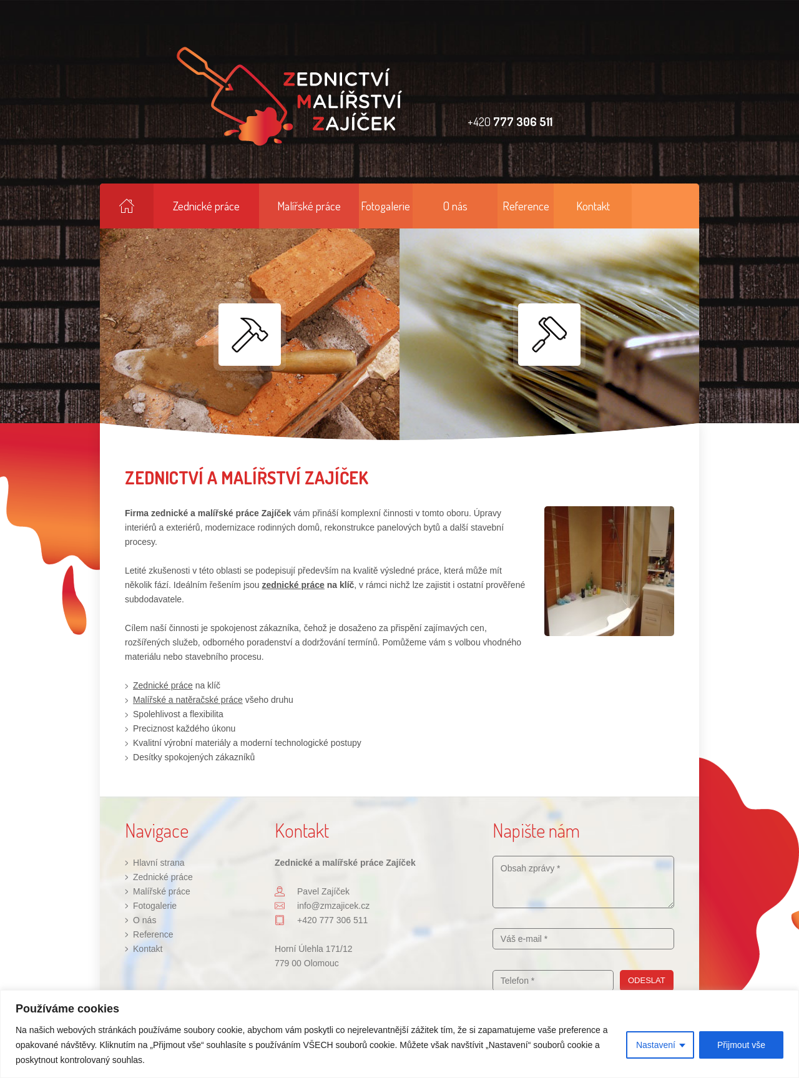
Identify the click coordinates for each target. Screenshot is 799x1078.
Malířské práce (309, 205)
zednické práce (293, 585)
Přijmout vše (741, 1045)
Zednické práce (206, 205)
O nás (455, 205)
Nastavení (655, 1045)
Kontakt (593, 205)
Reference (525, 205)
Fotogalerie (385, 205)
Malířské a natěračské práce (188, 700)
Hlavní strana (127, 206)
